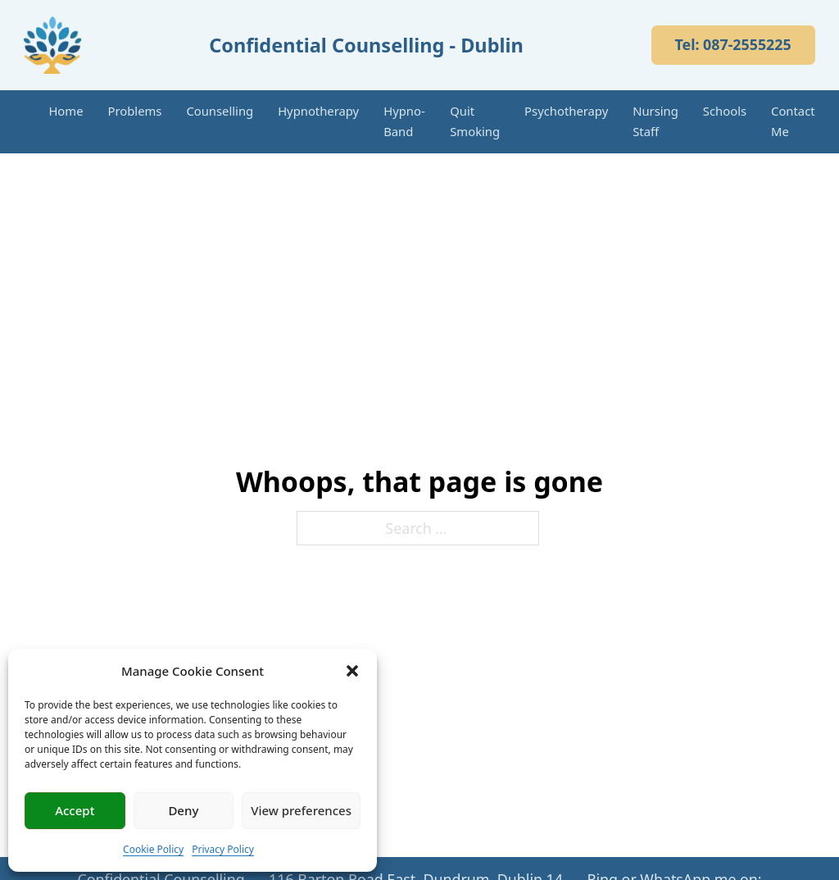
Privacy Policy (223, 849)
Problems (135, 111)
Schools (724, 111)
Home (65, 111)
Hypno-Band (403, 121)
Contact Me (793, 121)
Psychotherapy (566, 111)
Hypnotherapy (318, 111)
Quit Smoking (475, 121)
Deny (183, 810)
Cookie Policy (153, 849)
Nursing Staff (655, 121)
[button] (352, 671)
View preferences (301, 810)
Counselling (219, 111)
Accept (74, 810)
